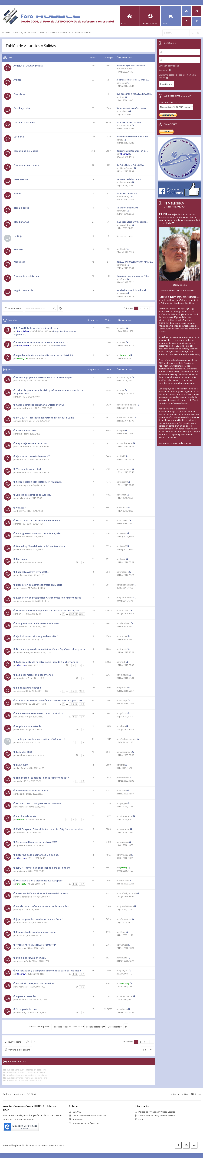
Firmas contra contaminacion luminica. (38, 520)
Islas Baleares (21, 207)
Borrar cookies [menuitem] (180, 1094)
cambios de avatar (26, 816)
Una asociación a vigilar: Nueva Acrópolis (39, 880)
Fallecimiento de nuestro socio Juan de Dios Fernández (47, 661)
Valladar (21, 507)
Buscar (54, 308)
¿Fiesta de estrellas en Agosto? (33, 494)
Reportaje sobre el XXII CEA (31, 443)
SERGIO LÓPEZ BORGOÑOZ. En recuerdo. (39, 481)
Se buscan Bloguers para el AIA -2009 (36, 841)
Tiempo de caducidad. (28, 469)
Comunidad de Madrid (25, 150)
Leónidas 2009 (24, 751)
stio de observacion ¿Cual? (31, 957)
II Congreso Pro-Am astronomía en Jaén (38, 533)
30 (80, 614)
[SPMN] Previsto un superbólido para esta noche (43, 867)
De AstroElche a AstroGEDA (130, 165)
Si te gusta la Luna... (27, 1009)
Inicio (7, 32)
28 (73, 614)
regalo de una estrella (28, 726)
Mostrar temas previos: (50, 1026)
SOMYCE (77, 1111)
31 (83, 614)
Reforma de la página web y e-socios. (37, 854)
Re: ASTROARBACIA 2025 (129, 122)
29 (77, 614)
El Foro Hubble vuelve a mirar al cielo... (38, 328)
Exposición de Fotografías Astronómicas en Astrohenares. (49, 597)
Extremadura (20, 179)
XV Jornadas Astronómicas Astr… (133, 108)
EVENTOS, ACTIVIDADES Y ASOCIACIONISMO (35, 32)
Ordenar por (88, 1026)
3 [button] (144, 308)
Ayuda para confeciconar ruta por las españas (42, 906)
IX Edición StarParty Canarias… (132, 221)
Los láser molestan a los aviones (34, 674)
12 (80, 691)
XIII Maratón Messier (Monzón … (133, 79)
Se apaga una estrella (28, 687)
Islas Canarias (21, 221)
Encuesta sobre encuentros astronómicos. (40, 713)
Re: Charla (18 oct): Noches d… (131, 65)
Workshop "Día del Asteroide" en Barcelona (40, 546)
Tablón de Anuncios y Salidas (75, 32)
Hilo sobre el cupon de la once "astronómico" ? (42, 777)
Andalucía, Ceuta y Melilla (28, 65)
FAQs (140, 1119)
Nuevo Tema (14, 308)
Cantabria (19, 94)
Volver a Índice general (19, 1049)
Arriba (198, 1094)
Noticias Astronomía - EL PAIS (86, 1123)
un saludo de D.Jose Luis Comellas (35, 983)
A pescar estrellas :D (27, 996)
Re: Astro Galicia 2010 (127, 193)
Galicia (17, 193)
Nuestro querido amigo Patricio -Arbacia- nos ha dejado (47, 610)
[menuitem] (186, 11)
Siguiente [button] (152, 308)
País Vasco (19, 261)
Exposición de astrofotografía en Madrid (39, 584)
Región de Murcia (23, 290)
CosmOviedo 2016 (26, 430)
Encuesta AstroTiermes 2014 (32, 571)
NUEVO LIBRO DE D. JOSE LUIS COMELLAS (38, 803)
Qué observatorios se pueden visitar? (37, 636)
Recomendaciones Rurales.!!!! (32, 790)
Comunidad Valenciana (26, 165)
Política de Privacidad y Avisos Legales (156, 1111)
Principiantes (59, 345)
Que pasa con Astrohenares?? (33, 456)
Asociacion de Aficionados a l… (132, 290)
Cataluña (18, 136)
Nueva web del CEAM (127, 207)
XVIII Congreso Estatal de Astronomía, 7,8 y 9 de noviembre (49, 829)
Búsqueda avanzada (60, 308)
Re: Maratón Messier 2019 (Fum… (133, 136)
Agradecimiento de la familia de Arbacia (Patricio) (44, 355)
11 (77, 691)
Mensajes (21, 559)
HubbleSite (78, 1119)
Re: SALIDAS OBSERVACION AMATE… (135, 261)
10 (73, 691)
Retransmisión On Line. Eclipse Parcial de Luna (42, 893)
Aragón (17, 79)
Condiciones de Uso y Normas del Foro (157, 1115)
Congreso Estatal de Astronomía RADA (37, 623)
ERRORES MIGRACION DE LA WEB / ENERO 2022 (42, 342)
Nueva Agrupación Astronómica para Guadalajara (44, 377)
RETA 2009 (22, 764)
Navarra (18, 249)
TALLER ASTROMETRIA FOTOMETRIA (36, 944)
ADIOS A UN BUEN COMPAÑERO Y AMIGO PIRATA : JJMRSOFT (49, 700)
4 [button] (148, 308)
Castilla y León (21, 108)
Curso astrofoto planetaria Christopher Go (40, 404)
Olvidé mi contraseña (169, 65)
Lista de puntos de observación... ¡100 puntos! (39, 739)
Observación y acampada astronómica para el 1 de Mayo (48, 970)
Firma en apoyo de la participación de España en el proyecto (50, 649)
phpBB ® (19, 1145)
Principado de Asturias (26, 276)
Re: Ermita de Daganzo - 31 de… (132, 150)
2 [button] (140, 308)
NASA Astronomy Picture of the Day (89, 1115)
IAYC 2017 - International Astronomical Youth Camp (45, 417)
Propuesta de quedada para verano (36, 932)
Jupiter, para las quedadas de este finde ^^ (40, 919)
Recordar (165, 70)
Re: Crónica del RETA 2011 (129, 179)
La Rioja (17, 236)
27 (70, 614)
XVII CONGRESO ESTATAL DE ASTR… (134, 94)
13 (83, 691)
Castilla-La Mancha (24, 122)
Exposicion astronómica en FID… (133, 275)
